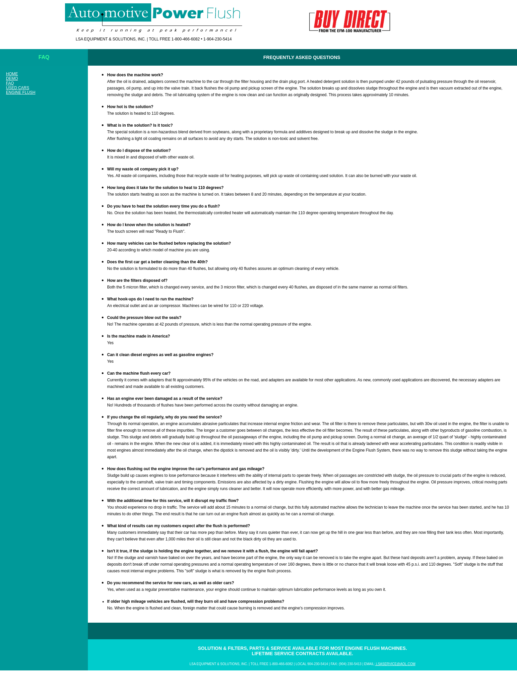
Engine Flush (20, 92)
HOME (12, 74)
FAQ (10, 83)
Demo (12, 78)
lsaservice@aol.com (395, 664)
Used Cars (17, 88)
